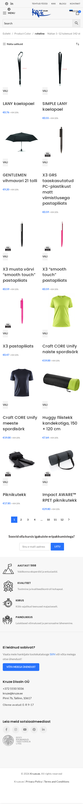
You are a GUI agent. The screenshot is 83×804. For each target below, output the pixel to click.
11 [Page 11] (55, 519)
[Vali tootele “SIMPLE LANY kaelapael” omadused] (45, 91)
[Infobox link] (30, 568)
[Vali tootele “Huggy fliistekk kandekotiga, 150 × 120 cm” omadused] (45, 405)
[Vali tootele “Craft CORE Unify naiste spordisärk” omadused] (45, 333)
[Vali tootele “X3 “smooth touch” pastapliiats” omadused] (45, 256)
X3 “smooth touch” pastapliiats (54, 274)
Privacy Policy (34, 781)
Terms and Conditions (56, 781)
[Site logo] (41, 12)
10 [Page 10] (48, 519)
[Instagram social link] (15, 729)
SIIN (52, 654)
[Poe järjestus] (77, 44)
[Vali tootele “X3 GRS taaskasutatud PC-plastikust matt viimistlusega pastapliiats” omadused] (45, 162)
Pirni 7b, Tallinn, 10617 (17, 698)
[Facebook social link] (6, 729)
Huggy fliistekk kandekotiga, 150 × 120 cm (59, 423)
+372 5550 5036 (13, 688)
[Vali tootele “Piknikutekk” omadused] (5, 482)
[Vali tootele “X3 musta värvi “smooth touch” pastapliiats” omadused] (5, 256)
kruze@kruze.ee (13, 693)
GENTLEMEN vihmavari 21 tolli (20, 178)
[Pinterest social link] (6, 3)
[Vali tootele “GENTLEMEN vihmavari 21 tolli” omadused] (5, 162)
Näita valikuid (15, 44)
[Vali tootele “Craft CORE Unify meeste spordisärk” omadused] (5, 405)
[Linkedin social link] (11, 3)
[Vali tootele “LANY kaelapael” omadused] (5, 91)
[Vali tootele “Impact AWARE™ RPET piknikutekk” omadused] (45, 482)
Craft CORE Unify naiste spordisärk (60, 349)
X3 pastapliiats (18, 346)
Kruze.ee (35, 773)
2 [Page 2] (21, 519)
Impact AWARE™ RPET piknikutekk (59, 497)
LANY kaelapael (18, 103)
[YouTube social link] (25, 729)
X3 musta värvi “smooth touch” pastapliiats (19, 274)
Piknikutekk (14, 494)
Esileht (7, 33)
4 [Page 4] (34, 519)
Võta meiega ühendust (21, 666)
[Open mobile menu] (9, 13)
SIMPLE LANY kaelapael (54, 106)
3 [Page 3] (28, 519)
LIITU (57, 546)
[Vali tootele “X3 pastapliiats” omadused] (5, 333)
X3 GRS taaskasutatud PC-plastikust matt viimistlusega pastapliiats (58, 189)
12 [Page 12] (61, 519)
